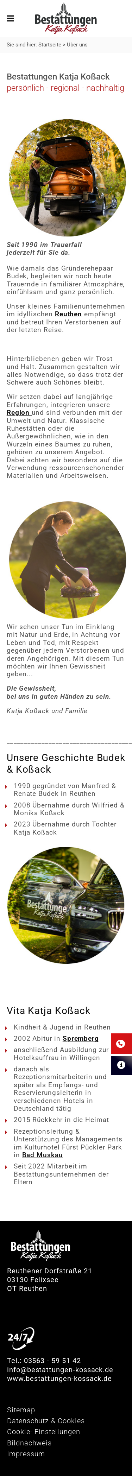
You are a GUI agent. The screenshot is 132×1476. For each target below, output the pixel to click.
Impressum (26, 1454)
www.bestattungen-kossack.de (59, 1378)
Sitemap (21, 1410)
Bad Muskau (42, 1155)
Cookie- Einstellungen (43, 1431)
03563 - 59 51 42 (52, 1360)
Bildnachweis (29, 1443)
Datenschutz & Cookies (46, 1421)
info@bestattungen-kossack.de (60, 1370)
